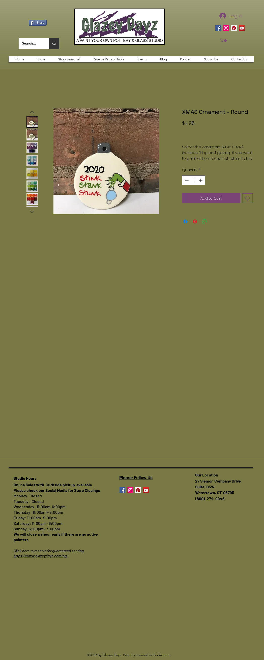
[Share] (38, 23)
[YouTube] (242, 28)
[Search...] (30, 43)
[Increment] (201, 180)
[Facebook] (218, 28)
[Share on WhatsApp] (204, 221)
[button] (223, 40)
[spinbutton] (193, 180)
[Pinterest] (234, 28)
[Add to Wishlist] (247, 198)
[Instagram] (226, 28)
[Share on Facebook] (185, 221)
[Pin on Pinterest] (195, 221)
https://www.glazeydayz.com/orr (40, 556)
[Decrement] (186, 180)
